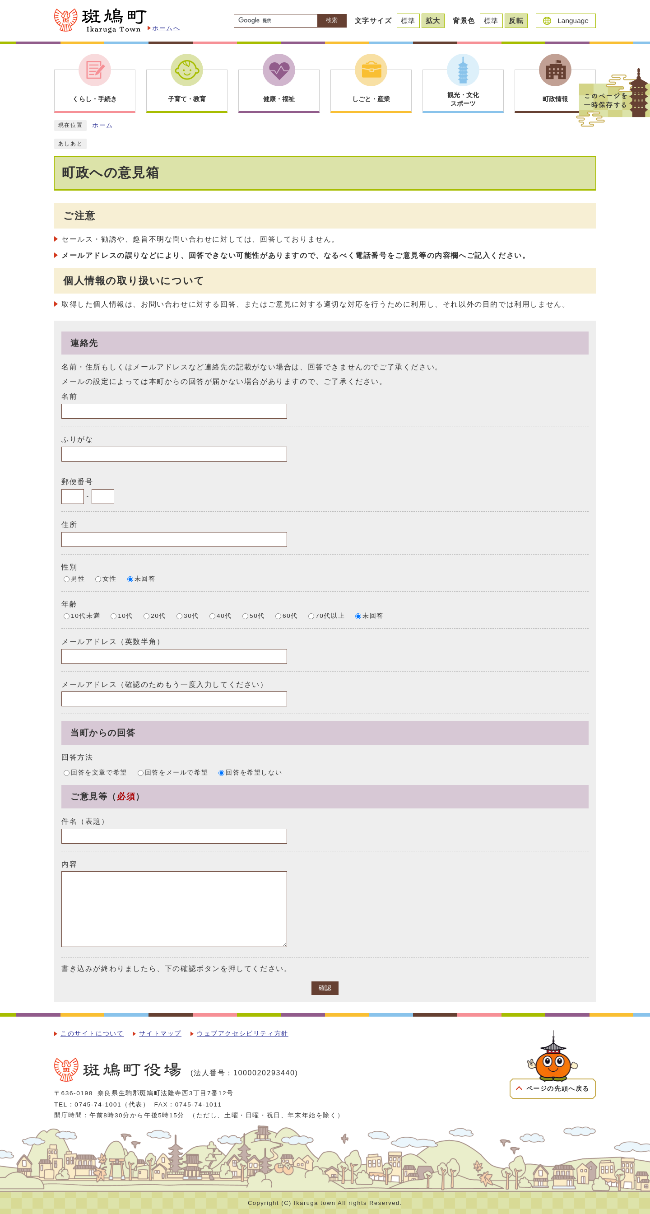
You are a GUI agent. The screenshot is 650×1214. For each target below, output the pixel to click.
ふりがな (77, 439)
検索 (332, 20)
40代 (224, 615)
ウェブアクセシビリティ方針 (242, 1033)
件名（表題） (85, 821)
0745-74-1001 (97, 1104)
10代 (125, 615)
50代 (257, 615)
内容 (69, 864)
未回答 (145, 578)
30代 (191, 615)
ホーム (102, 125)
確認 (325, 988)
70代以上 (330, 615)
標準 (408, 20)
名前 (69, 396)
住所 (69, 524)
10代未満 (85, 615)
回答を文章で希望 (99, 772)
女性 (109, 578)
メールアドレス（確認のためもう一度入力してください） (164, 684)
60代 (290, 615)
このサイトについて (92, 1033)
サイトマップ (160, 1033)
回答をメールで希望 (176, 772)
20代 (158, 615)
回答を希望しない (254, 772)
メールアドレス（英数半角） (113, 641)
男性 (78, 578)
